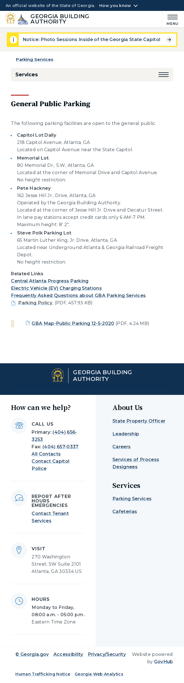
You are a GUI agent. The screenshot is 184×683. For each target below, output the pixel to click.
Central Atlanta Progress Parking (49, 281)
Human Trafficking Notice (42, 674)
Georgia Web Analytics (99, 674)
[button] (164, 74)
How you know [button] (115, 5)
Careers (121, 446)
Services (26, 75)
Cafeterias (124, 511)
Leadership (125, 434)
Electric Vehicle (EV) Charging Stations (56, 288)
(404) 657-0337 (60, 446)
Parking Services (34, 59)
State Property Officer (138, 421)
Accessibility (68, 654)
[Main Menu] (170, 19)
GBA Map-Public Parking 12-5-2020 (73, 323)
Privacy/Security (107, 654)
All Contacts (46, 454)
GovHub (163, 661)
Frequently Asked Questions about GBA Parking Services (78, 295)
